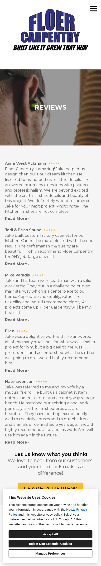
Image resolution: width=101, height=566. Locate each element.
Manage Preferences (50, 553)
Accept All (50, 534)
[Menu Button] (93, 8)
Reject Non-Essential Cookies (50, 544)
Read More (17, 218)
